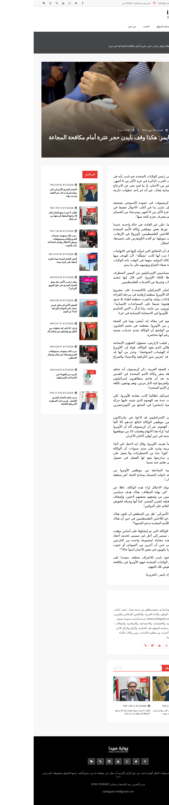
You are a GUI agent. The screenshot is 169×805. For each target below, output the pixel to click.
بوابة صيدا (149, 130)
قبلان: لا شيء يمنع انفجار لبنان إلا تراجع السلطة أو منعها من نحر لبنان (29, 215)
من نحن (98, 26)
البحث (112, 26)
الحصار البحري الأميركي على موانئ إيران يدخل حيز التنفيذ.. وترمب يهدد (29, 192)
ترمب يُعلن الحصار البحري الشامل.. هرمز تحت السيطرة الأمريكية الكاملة (29, 400)
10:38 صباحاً (92, 130)
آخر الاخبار (56, 174)
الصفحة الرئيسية (152, 26)
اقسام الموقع (130, 26)
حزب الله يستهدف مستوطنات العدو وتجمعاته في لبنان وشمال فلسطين (28, 354)
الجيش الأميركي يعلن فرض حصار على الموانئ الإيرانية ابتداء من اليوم (30, 308)
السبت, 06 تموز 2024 (121, 130)
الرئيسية (157, 46)
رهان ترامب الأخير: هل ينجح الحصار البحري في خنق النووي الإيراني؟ (29, 285)
